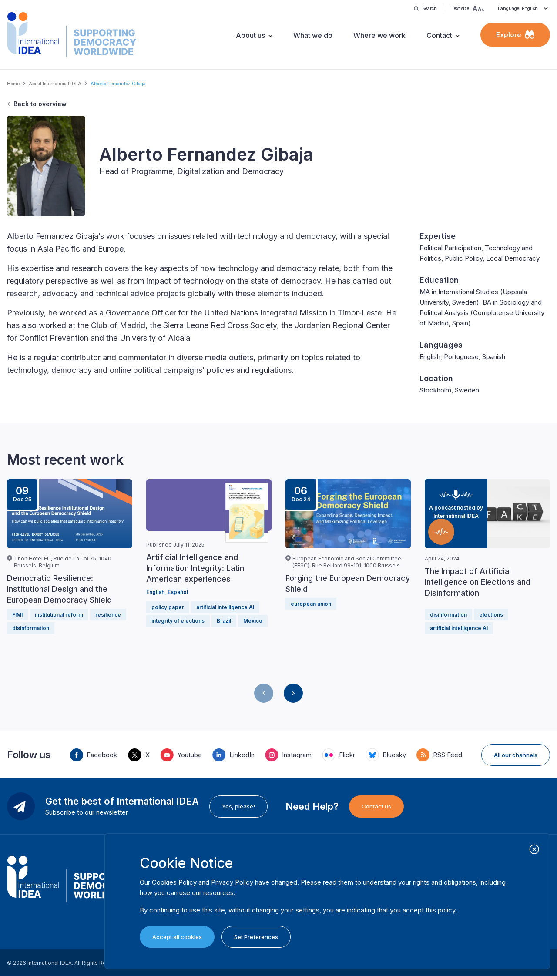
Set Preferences (256, 936)
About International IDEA (55, 83)
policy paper (167, 607)
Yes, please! (238, 806)
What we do (312, 35)
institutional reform (59, 614)
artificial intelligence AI (225, 607)
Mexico (252, 620)
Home (13, 83)
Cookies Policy (174, 882)
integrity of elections (178, 620)
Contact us (376, 806)
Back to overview (40, 103)
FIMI (17, 614)
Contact (439, 35)
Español (178, 592)
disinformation (30, 628)
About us (250, 35)
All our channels (515, 754)
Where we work (379, 35)
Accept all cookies (177, 936)
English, (157, 592)
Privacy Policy (232, 882)
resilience (108, 614)
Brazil (224, 620)
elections (491, 614)
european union (311, 603)
